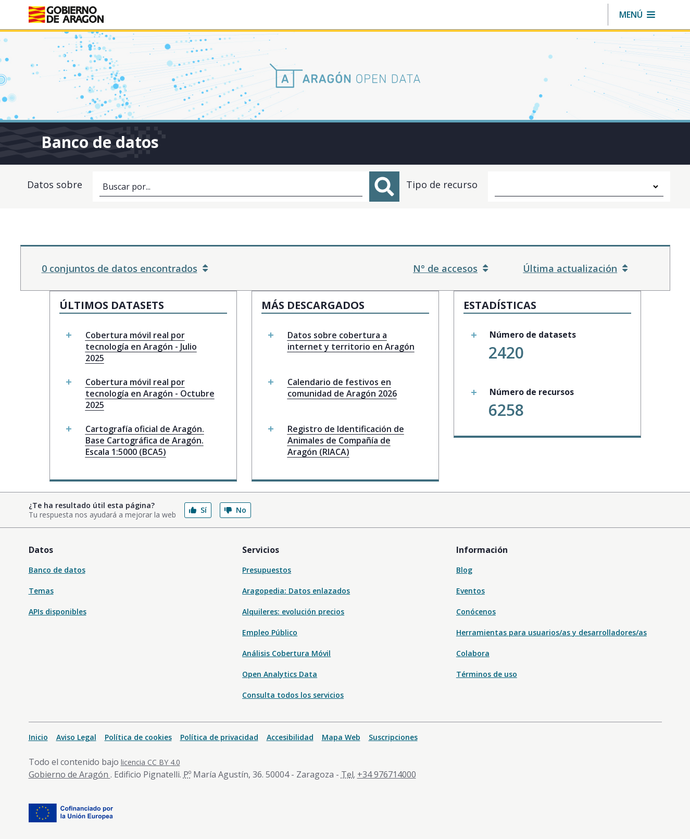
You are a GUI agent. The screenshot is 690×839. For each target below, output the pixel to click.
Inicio (38, 737)
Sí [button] (198, 510)
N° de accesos (450, 268)
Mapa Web (341, 737)
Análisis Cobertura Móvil (286, 653)
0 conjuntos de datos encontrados (125, 268)
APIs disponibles (57, 611)
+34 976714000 (386, 774)
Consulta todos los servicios (293, 695)
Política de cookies (138, 737)
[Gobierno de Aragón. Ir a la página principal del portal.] (66, 14)
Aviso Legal (76, 737)
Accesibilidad (290, 737)
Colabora (473, 653)
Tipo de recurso (442, 184)
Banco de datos (57, 570)
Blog (464, 570)
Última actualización (575, 268)
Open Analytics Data (279, 674)
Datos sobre (54, 184)
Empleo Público (269, 632)
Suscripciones (393, 737)
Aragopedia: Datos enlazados (296, 591)
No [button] (235, 510)
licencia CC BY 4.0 (150, 762)
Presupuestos (266, 570)
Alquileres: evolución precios (293, 611)
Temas (41, 591)
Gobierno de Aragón (69, 774)
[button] (637, 15)
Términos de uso (486, 674)
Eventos (470, 591)
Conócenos (476, 611)
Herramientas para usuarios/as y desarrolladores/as (551, 632)
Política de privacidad (219, 737)
